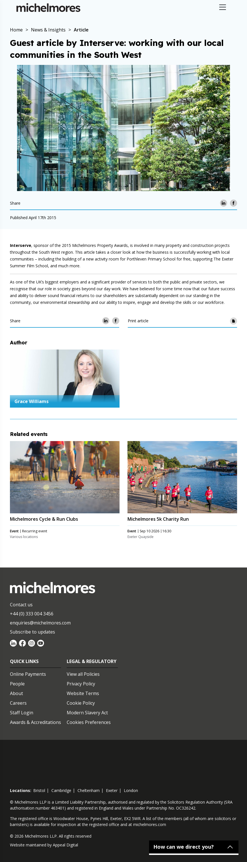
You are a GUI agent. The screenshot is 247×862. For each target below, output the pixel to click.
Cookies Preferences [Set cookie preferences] (89, 722)
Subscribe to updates (32, 632)
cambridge (61, 790)
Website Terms (83, 693)
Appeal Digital (65, 845)
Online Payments (28, 674)
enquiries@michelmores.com (40, 623)
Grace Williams (31, 401)
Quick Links (24, 661)
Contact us (21, 605)
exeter (112, 790)
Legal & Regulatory (91, 661)
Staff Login (21, 712)
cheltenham (89, 790)
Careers (18, 703)
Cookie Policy (81, 703)
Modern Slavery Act (87, 712)
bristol (39, 790)
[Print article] (233, 320)
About (16, 693)
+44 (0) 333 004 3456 (31, 614)
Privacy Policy (81, 684)
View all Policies (83, 674)
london (131, 790)
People (17, 684)
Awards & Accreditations (35, 722)
